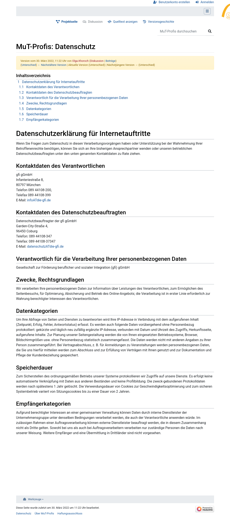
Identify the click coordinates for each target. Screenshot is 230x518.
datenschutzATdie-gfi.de (45, 246)
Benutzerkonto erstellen (174, 2)
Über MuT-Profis (44, 513)
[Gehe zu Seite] (210, 31)
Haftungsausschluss (69, 513)
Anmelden (207, 2)
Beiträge (111, 60)
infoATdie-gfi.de (39, 200)
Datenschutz (23, 513)
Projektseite (69, 21)
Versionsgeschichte (161, 21)
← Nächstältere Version (52, 64)
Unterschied (28, 64)
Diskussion (95, 21)
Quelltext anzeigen (125, 21)
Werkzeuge (34, 499)
